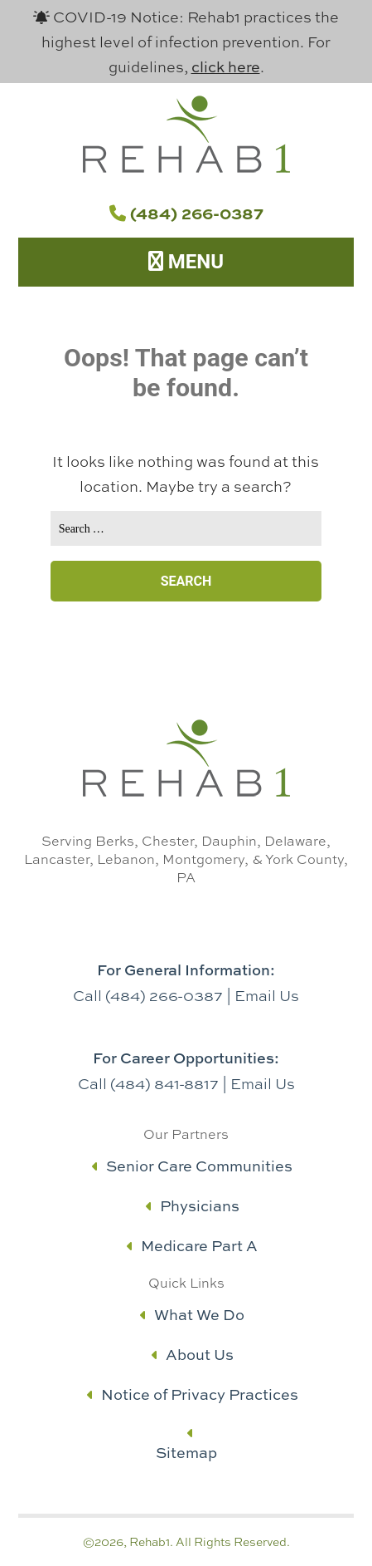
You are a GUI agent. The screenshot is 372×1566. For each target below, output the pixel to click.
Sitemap (186, 1452)
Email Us (266, 995)
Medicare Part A (192, 1245)
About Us (193, 1354)
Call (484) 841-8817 (148, 1083)
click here (225, 66)
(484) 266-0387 (186, 212)
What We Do (192, 1314)
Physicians (192, 1205)
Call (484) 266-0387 (148, 995)
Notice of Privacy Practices (192, 1394)
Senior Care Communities (192, 1166)
